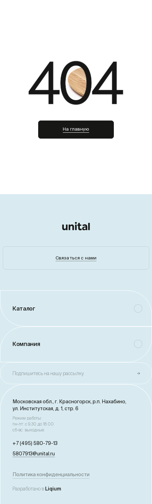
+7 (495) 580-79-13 (35, 443)
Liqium (53, 488)
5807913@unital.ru (33, 453)
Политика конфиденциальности (51, 474)
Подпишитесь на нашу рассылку (48, 373)
